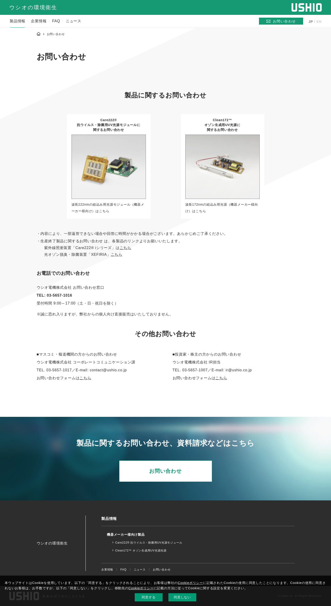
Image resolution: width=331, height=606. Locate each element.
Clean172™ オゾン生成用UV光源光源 (141, 550)
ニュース (73, 21)
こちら (125, 248)
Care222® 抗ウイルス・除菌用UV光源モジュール (148, 542)
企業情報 (38, 21)
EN (319, 21)
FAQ (56, 21)
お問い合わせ (165, 471)
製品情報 (17, 21)
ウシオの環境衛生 (33, 7)
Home (38, 34)
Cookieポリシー (190, 583)
